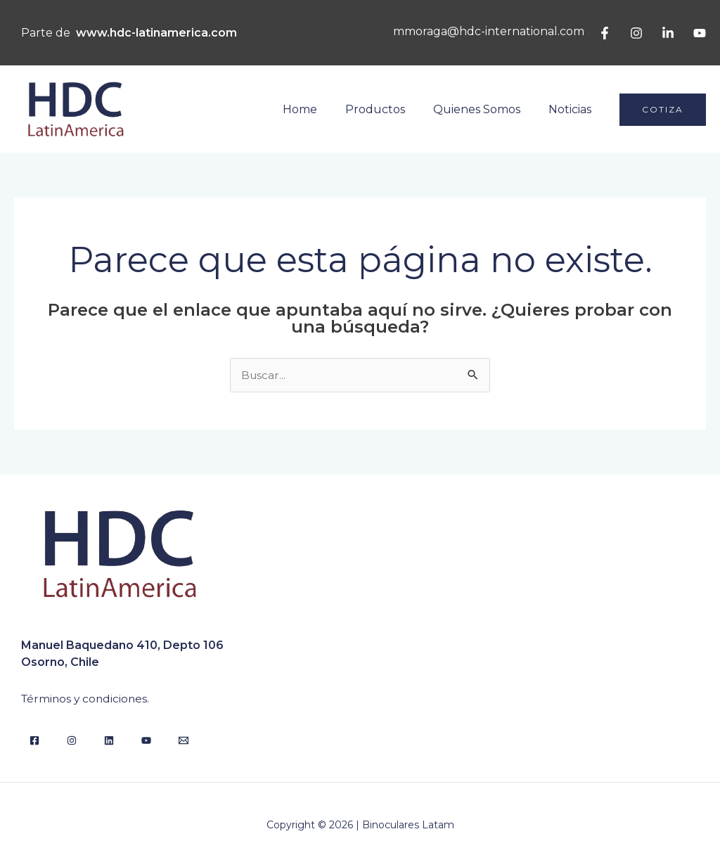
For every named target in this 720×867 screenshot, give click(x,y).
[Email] (183, 740)
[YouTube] (699, 33)
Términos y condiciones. (87, 698)
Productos (389, 109)
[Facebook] (604, 33)
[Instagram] (636, 33)
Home (319, 109)
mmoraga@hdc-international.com (488, 31)
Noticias (572, 109)
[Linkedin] (668, 33)
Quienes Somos (485, 109)
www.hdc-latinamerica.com (156, 32)
